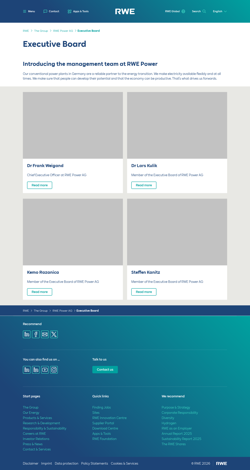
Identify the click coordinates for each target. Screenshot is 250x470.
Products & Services (37, 418)
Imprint (46, 463)
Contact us (105, 369)
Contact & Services (37, 449)
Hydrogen (169, 423)
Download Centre (105, 428)
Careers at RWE (34, 433)
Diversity (168, 418)
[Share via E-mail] (45, 334)
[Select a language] (220, 11)
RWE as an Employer (177, 428)
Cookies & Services (124, 463)
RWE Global (172, 11)
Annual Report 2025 (177, 433)
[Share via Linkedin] (27, 334)
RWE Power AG (63, 30)
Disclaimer (30, 463)
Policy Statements (94, 463)
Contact (54, 11)
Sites (96, 412)
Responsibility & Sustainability (44, 428)
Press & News (33, 444)
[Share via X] (54, 334)
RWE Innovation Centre (109, 418)
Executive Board (89, 30)
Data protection (66, 463)
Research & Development (41, 423)
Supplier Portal (103, 423)
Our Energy (31, 412)
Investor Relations (36, 439)
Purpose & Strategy (176, 407)
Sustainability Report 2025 (181, 439)
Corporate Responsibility (180, 412)
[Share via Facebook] (36, 334)
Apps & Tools (81, 11)
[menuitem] (51, 11)
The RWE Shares (174, 444)
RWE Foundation (104, 439)
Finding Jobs (101, 407)
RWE (26, 30)
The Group (41, 30)
